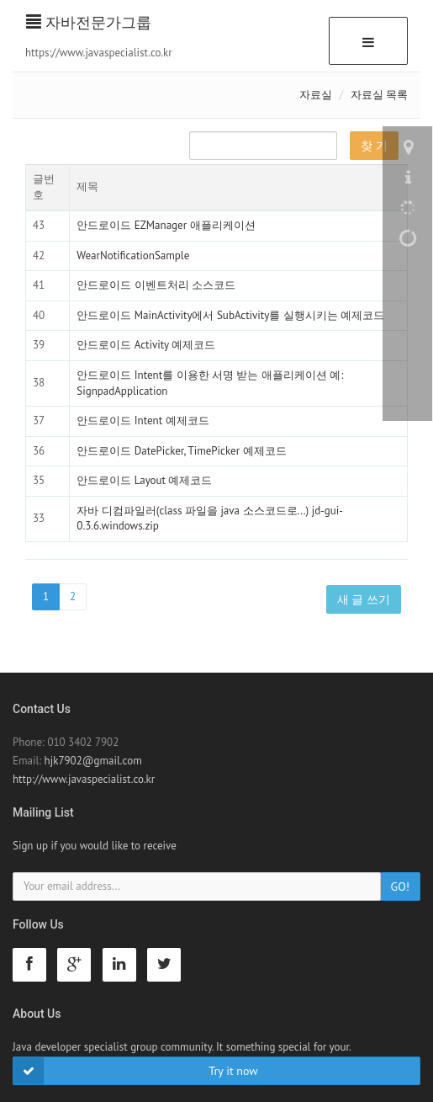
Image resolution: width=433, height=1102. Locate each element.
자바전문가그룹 (88, 22)
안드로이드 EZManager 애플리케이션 (166, 225)
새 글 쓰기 (363, 599)
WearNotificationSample (133, 255)
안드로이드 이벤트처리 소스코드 (156, 285)
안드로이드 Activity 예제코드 (146, 345)
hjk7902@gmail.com (93, 760)
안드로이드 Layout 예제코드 (144, 480)
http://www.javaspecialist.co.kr (84, 779)
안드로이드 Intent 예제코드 (143, 420)
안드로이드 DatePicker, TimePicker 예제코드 (181, 451)
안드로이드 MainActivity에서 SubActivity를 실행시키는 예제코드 (230, 315)
